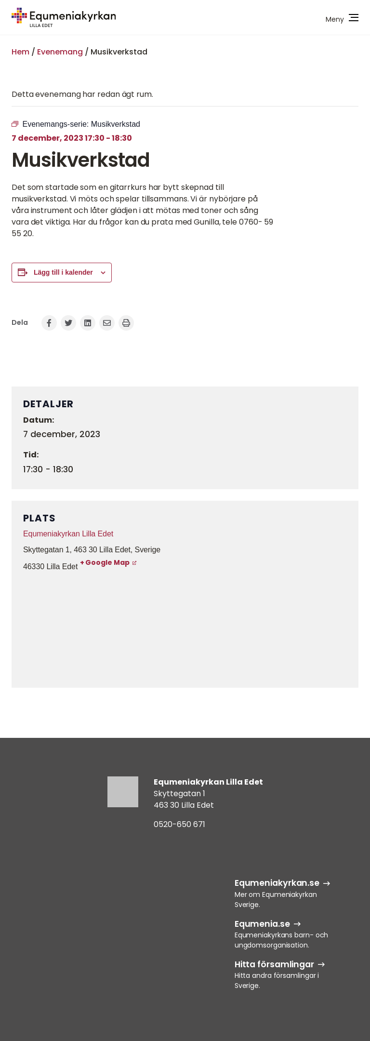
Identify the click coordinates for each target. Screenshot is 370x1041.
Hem (20, 51)
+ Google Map (105, 562)
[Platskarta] (185, 628)
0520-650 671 (179, 824)
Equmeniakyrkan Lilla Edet (68, 534)
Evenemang (60, 51)
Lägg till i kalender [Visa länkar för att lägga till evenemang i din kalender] (63, 272)
